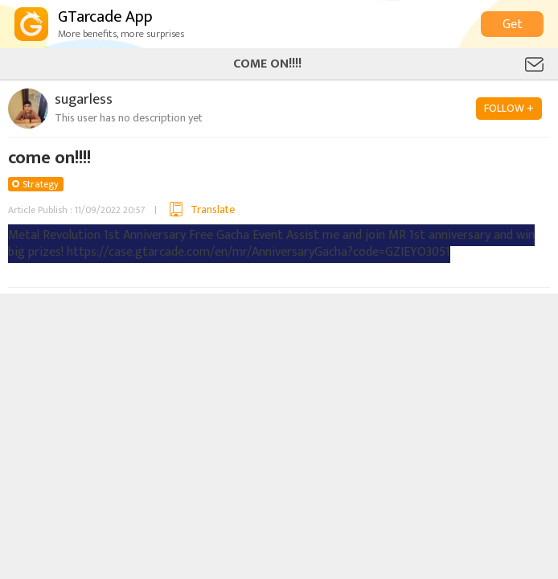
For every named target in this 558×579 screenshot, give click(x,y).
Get (513, 24)
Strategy (41, 184)
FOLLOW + (509, 108)
